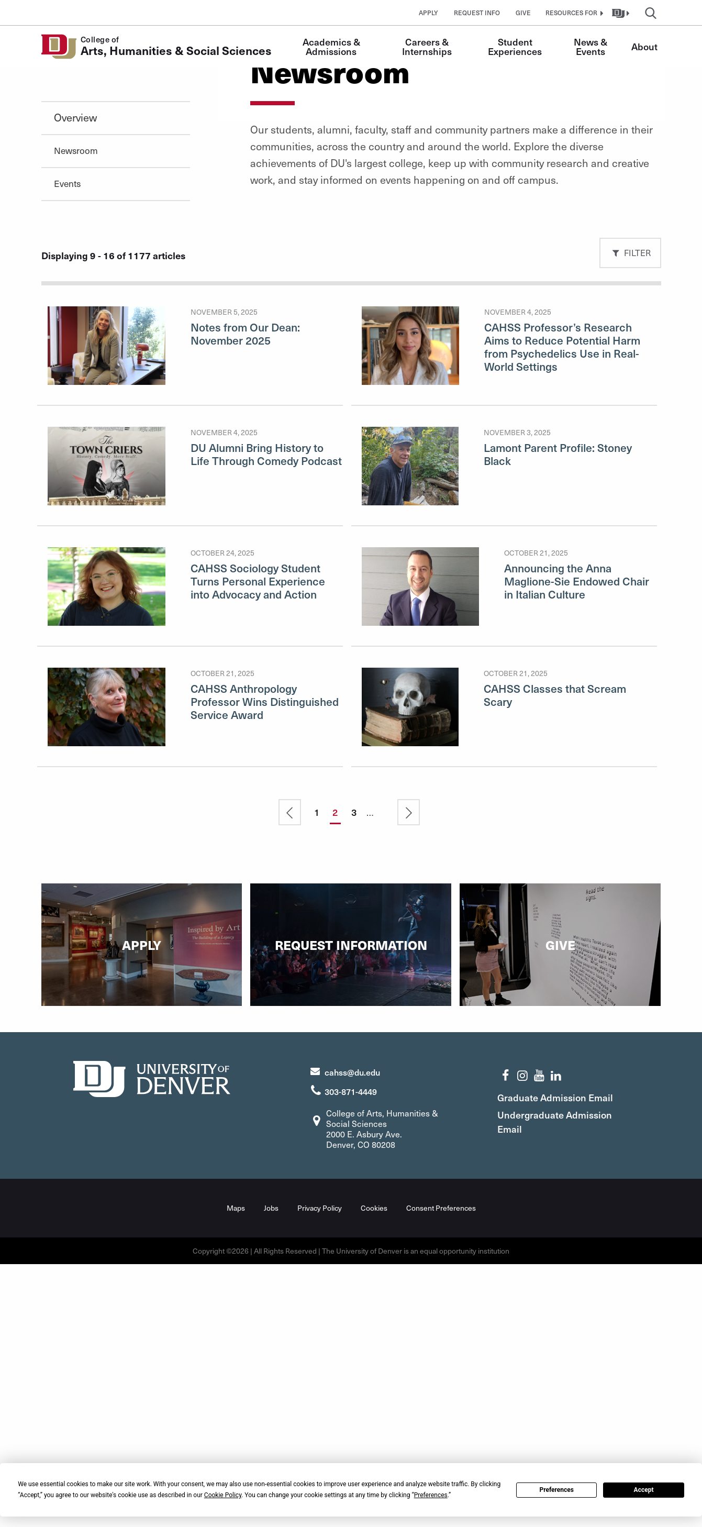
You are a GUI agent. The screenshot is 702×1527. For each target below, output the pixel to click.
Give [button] (523, 12)
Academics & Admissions (332, 46)
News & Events (591, 46)
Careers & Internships (427, 46)
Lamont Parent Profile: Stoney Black (558, 718)
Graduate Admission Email (560, 1360)
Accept (644, 1489)
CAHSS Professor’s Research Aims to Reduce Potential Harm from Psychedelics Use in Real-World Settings (562, 611)
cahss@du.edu (352, 1335)
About (644, 46)
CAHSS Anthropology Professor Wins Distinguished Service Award (265, 966)
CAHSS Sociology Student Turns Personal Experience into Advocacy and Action (258, 845)
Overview (75, 381)
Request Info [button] (477, 12)
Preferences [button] (431, 1495)
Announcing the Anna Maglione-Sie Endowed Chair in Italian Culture (576, 845)
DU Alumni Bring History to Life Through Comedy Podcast (266, 718)
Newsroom (76, 414)
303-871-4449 (351, 1354)
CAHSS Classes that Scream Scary (555, 959)
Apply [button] (428, 12)
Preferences (556, 1489)
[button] (573, 12)
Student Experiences (515, 46)
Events (67, 447)
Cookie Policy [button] (222, 1495)
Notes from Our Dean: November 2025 (245, 598)
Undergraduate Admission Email (560, 1385)
